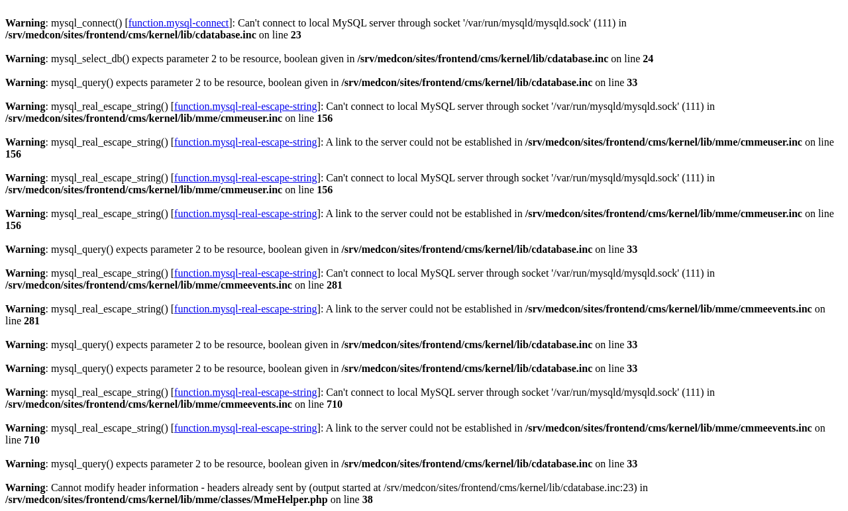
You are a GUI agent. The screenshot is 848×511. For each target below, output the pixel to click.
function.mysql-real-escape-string (245, 106)
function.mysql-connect (179, 22)
